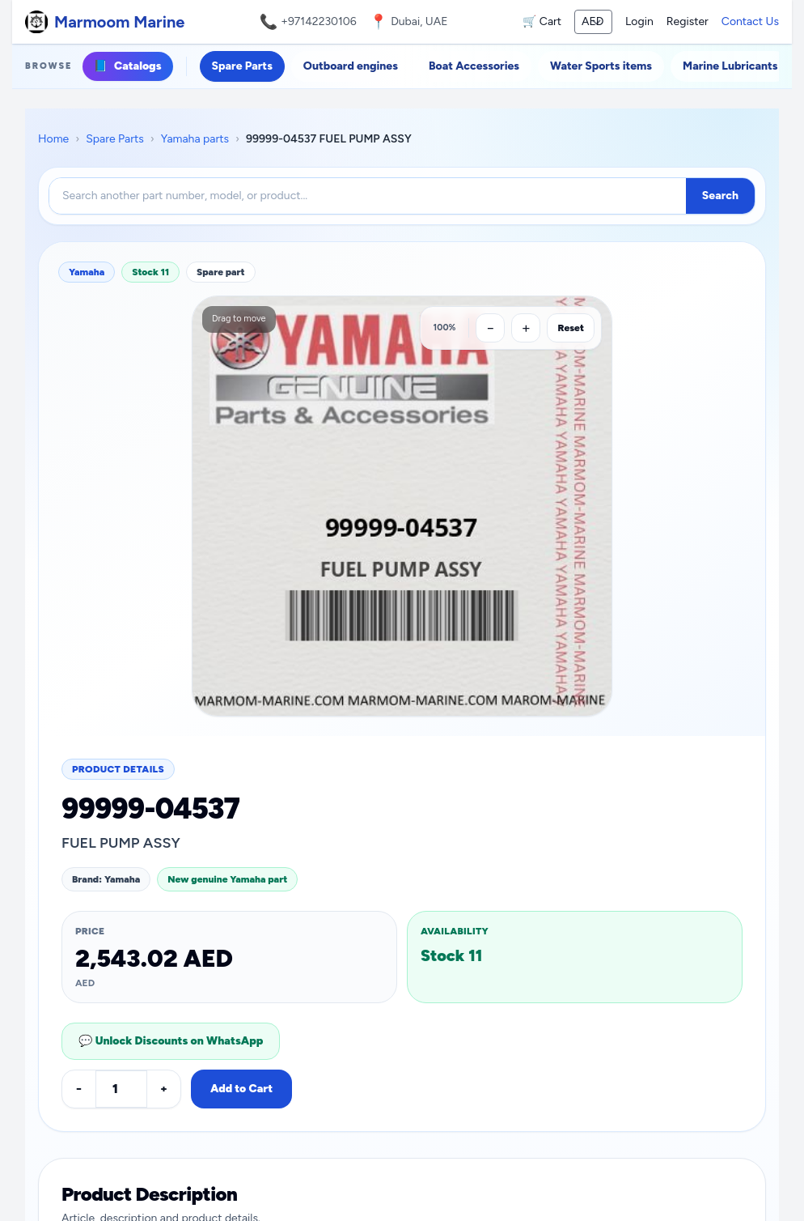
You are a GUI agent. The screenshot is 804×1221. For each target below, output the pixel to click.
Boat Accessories (474, 66)
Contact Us (750, 21)
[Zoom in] (525, 327)
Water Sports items (601, 66)
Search (720, 195)
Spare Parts (242, 66)
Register (687, 21)
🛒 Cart (542, 21)
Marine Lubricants (730, 66)
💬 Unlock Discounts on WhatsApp (170, 1041)
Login (639, 21)
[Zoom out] (490, 327)
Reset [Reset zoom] (570, 328)
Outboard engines (350, 66)
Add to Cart (241, 1088)
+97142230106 (319, 21)
